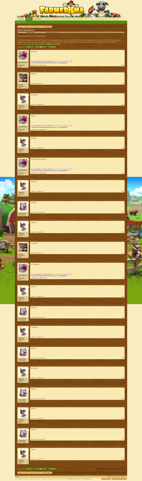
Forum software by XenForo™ (53, 478)
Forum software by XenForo (27, 478)
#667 (123, 191)
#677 (123, 398)
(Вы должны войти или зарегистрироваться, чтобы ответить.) (110, 468)
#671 (123, 278)
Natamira (48, 32)
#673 (123, 317)
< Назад (28, 47)
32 (36, 47)
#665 (123, 147)
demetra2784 (22, 213)
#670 (123, 253)
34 (40, 47)
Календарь (37, 19)
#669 (123, 232)
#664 (123, 129)
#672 (123, 296)
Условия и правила (105, 478)
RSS (125, 476)
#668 (123, 212)
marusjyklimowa (22, 63)
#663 (123, 104)
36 (45, 47)
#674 (123, 337)
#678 (123, 418)
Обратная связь (111, 476)
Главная (21, 19)
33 (38, 47)
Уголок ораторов (30, 32)
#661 (123, 65)
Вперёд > (53, 47)
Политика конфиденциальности (119, 478)
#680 (123, 459)
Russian (17, 476)
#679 (123, 439)
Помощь (117, 476)
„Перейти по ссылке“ (53, 44)
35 (42, 47)
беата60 (20, 84)
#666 (123, 173)
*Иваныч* (21, 105)
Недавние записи (21, 22)
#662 (123, 83)
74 (49, 47)
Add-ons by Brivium (80, 478)
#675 (123, 358)
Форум (29, 19)
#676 (123, 377)
